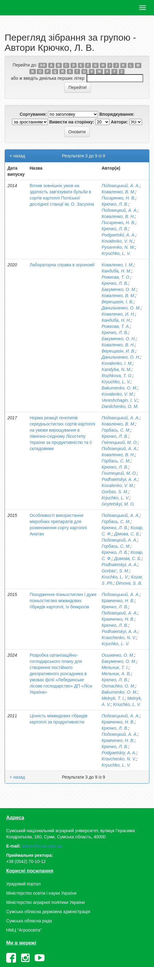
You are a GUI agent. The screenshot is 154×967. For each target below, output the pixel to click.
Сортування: (33, 114)
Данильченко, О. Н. (120, 357)
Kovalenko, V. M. (117, 394)
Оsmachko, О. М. (118, 685)
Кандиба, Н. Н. (116, 320)
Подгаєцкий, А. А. (119, 540)
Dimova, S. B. (129, 583)
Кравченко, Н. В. (117, 600)
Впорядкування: (116, 114)
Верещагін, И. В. (118, 351)
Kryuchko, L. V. (115, 253)
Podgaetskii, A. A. (118, 234)
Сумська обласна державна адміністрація (48, 911)
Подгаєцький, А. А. (120, 185)
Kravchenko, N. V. (118, 637)
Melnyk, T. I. (113, 698)
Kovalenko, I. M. (116, 363)
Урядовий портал (23, 883)
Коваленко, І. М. (117, 264)
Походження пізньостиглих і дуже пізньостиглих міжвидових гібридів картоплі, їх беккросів (63, 600)
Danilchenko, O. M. (119, 406)
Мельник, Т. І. (114, 667)
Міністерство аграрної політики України (45, 902)
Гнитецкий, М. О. (119, 473)
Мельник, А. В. (115, 673)
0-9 (42, 65)
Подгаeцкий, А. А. (119, 612)
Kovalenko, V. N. (117, 241)
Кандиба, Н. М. (116, 270)
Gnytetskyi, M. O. (118, 504)
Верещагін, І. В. (117, 301)
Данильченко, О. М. (120, 307)
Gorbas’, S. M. (115, 570)
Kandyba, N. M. (116, 369)
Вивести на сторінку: (71, 121)
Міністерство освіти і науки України (41, 893)
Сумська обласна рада (29, 920)
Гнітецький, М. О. (119, 442)
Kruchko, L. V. (114, 576)
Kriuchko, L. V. (127, 704)
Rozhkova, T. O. (116, 375)
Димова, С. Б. (127, 558)
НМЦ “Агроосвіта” (24, 930)
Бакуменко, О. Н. (118, 338)
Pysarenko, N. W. (118, 247)
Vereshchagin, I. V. (119, 400)
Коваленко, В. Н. (118, 216)
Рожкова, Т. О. (115, 277)
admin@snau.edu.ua (42, 846)
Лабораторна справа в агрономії (62, 264)
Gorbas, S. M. (114, 491)
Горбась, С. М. (115, 430)
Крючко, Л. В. (114, 204)
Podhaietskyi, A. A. (119, 479)
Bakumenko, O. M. (119, 387)
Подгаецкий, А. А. (119, 210)
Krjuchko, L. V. (115, 497)
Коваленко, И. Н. (118, 314)
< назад (17, 155)
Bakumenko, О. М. (119, 692)
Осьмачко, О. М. (117, 655)
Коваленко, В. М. (118, 191)
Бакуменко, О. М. (118, 289)
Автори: (119, 121)
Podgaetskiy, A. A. (118, 752)
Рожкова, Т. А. (115, 326)
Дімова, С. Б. (127, 533)
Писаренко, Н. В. (118, 197)
